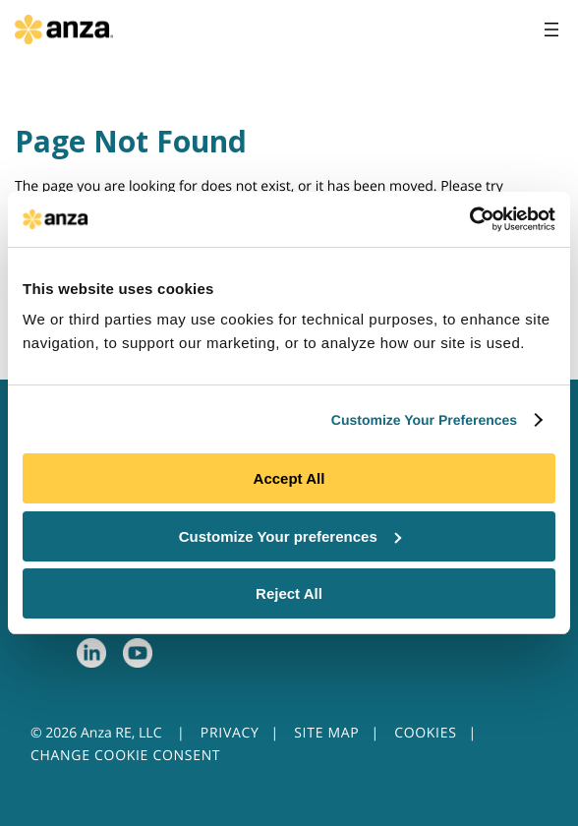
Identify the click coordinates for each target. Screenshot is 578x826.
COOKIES (425, 733)
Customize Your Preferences (424, 420)
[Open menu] (551, 29)
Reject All (289, 593)
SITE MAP (326, 733)
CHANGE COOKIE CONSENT (125, 755)
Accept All (289, 478)
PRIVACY (230, 733)
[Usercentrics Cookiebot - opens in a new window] (469, 219)
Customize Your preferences (290, 536)
